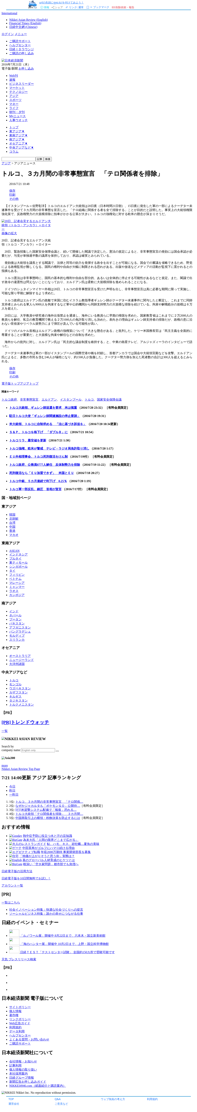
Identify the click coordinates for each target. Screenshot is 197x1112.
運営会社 (13, 1103)
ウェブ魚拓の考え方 (113, 1099)
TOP (11, 1099)
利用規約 (152, 1099)
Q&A (58, 1099)
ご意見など (61, 1103)
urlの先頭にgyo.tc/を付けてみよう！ (61, 2)
